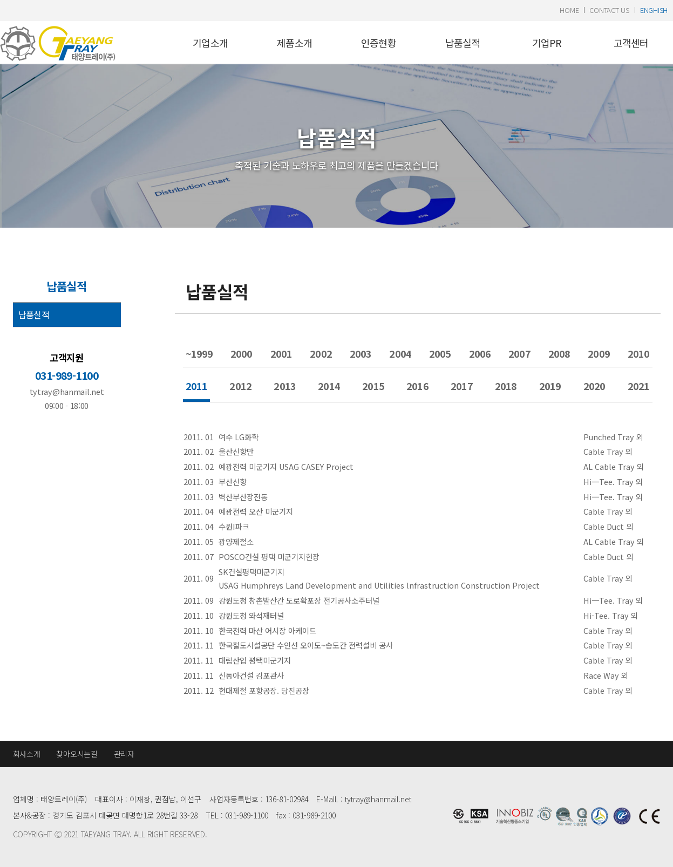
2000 (241, 353)
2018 (505, 386)
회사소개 (26, 753)
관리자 (124, 753)
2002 (320, 353)
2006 (480, 353)
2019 (550, 386)
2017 (461, 386)
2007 (519, 353)
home (569, 10)
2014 (328, 386)
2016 (417, 386)
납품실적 (462, 43)
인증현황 (378, 43)
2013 (284, 386)
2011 (196, 386)
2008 (559, 353)
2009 (598, 353)
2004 (400, 353)
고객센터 (631, 43)
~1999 (199, 353)
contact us (609, 10)
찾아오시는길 (76, 753)
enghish (654, 10)
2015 (373, 386)
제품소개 (294, 43)
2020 (594, 386)
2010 (638, 353)
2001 (281, 353)
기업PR (547, 43)
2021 (638, 386)
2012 (240, 386)
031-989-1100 (66, 375)
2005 (440, 353)
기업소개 (210, 43)
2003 (360, 353)
